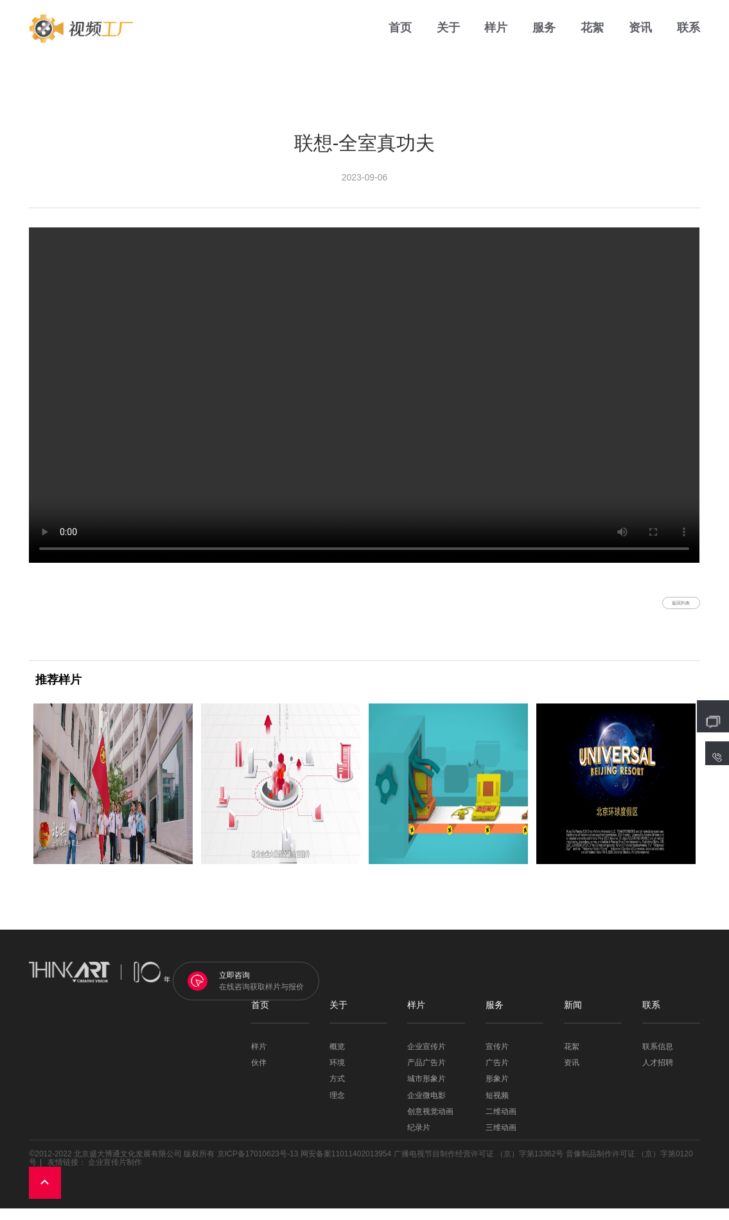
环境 (337, 1075)
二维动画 (501, 1123)
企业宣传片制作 (115, 1174)
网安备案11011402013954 (346, 1165)
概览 (337, 1059)
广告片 (497, 1075)
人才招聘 (657, 1075)
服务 (544, 38)
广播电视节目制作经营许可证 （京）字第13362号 (479, 1165)
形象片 (497, 1091)
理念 (337, 1107)
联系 (688, 38)
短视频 (497, 1107)
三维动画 (501, 1140)
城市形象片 (426, 1091)
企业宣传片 (426, 1059)
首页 (400, 38)
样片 (495, 38)
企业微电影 (426, 1107)
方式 (337, 1091)
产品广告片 (426, 1075)
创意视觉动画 (430, 1123)
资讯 (640, 38)
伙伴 (259, 1075)
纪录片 (418, 1140)
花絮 (592, 38)
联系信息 (657, 1059)
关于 (448, 38)
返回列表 (662, 608)
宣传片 (497, 1059)
